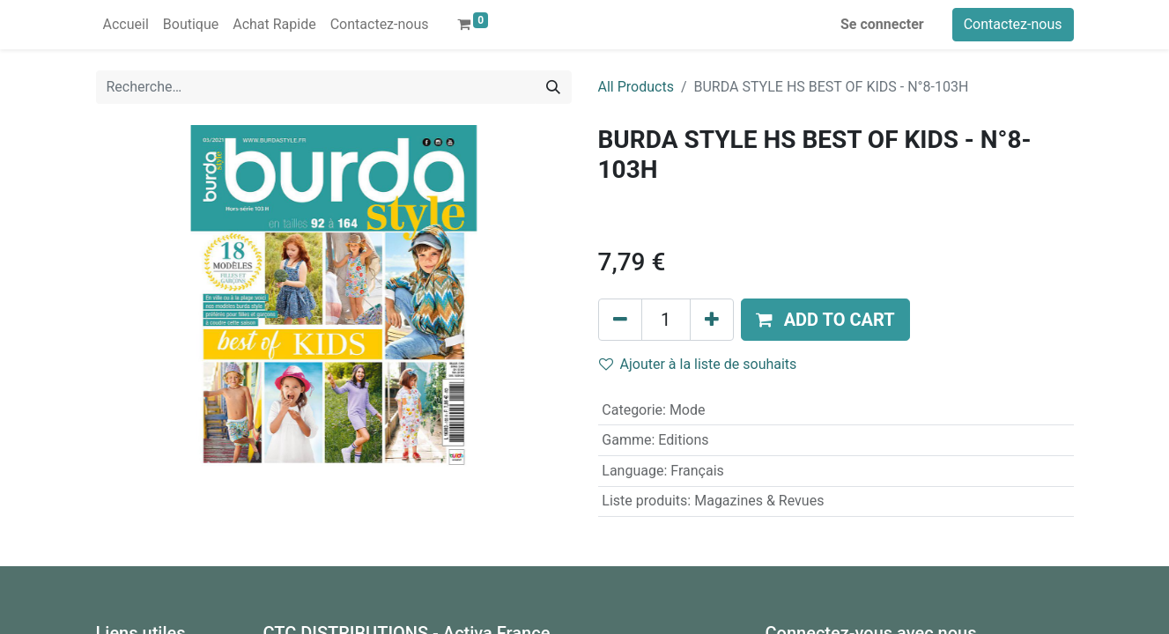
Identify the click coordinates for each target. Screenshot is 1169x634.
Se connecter (882, 24)
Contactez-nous (1013, 24)
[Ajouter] (712, 320)
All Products (636, 86)
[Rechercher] (553, 87)
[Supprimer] (620, 320)
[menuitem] (126, 24)
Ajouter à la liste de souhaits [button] (698, 364)
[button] (825, 320)
